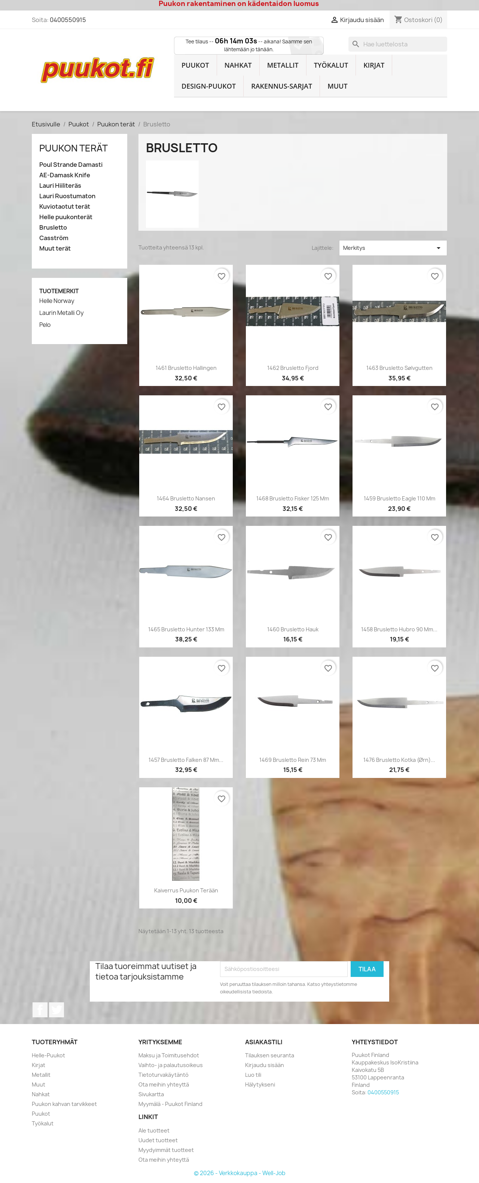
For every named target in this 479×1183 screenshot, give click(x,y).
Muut (337, 86)
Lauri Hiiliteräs (60, 186)
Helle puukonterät (65, 217)
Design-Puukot (208, 86)
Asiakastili (264, 1042)
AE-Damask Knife (64, 175)
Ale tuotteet (154, 1130)
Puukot (195, 65)
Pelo (45, 325)
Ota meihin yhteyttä (163, 1084)
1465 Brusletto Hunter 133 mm (186, 629)
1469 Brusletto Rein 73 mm (292, 759)
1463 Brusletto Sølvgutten (399, 367)
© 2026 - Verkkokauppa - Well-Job (240, 1173)
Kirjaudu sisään (264, 1065)
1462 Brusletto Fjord (292, 367)
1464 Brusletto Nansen (186, 498)
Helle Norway (56, 301)
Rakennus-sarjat (281, 86)
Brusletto (53, 228)
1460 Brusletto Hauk (292, 629)
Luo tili (253, 1074)
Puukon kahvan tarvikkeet (64, 1103)
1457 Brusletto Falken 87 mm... (186, 759)
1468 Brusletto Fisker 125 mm (292, 498)
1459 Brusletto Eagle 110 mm (399, 498)
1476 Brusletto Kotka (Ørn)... (399, 759)
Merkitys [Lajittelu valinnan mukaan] (393, 247)
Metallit (283, 65)
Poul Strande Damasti (71, 165)
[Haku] (397, 44)
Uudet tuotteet (158, 1140)
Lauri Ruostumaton (67, 196)
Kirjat (373, 65)
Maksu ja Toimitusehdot (168, 1055)
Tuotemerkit (59, 291)
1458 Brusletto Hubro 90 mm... (399, 629)
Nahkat (238, 65)
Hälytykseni (260, 1084)
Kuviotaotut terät (64, 207)
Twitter (56, 1009)
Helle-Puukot (48, 1055)
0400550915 (68, 20)
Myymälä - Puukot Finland (170, 1103)
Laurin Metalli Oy (61, 313)
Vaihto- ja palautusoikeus (170, 1065)
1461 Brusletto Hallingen (186, 367)
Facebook (40, 1009)
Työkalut (331, 65)
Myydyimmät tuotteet (166, 1149)
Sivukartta (151, 1094)
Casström (53, 238)
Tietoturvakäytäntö (163, 1074)
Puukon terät (73, 148)
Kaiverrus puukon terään (186, 890)
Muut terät (55, 248)
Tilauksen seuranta (269, 1055)
